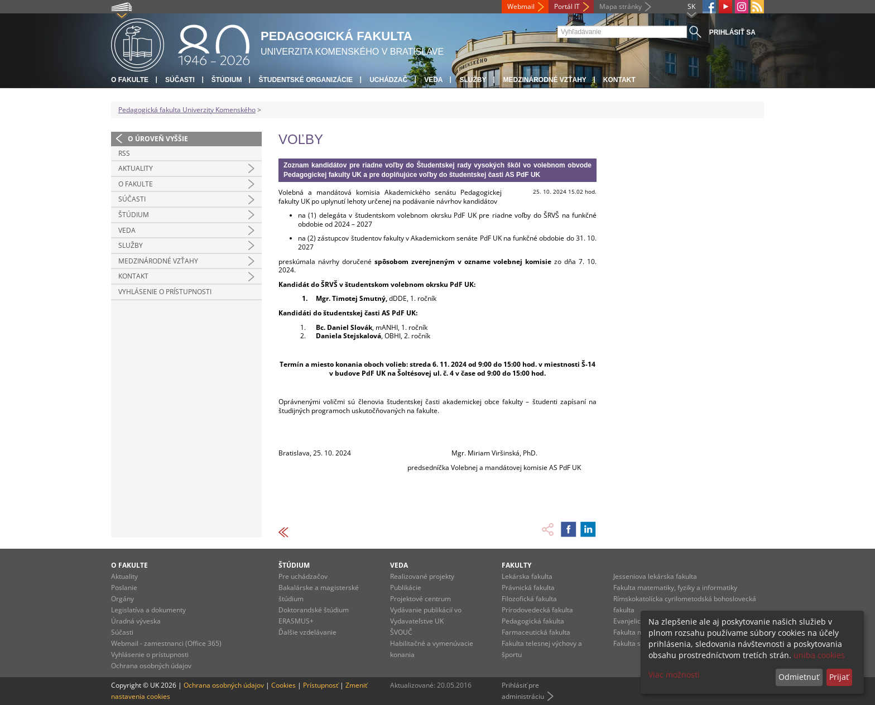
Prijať (839, 677)
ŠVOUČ (401, 632)
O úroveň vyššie (158, 138)
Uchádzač (388, 80)
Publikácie (405, 587)
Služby (472, 80)
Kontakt (619, 80)
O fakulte (129, 80)
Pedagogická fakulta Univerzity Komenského (187, 109)
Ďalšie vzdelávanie (307, 632)
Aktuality (135, 168)
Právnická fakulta (528, 587)
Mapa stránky (620, 6)
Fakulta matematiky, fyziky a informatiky (675, 587)
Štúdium (226, 80)
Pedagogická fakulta (533, 621)
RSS (124, 153)
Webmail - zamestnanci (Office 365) (166, 643)
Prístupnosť (320, 685)
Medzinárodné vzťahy (544, 80)
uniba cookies (819, 655)
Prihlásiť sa (732, 32)
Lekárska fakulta (527, 576)
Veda (433, 80)
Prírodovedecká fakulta (537, 610)
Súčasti (180, 80)
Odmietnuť (798, 677)
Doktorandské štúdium (313, 610)
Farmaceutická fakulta (536, 632)
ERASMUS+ (296, 621)
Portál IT (567, 6)
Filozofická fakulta (529, 598)
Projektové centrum (420, 598)
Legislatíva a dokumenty (148, 610)
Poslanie (124, 587)
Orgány (122, 598)
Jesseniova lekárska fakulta (655, 576)
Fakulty (516, 565)
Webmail (521, 6)
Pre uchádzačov (303, 576)
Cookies (283, 685)
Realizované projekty (422, 576)
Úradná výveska (136, 621)
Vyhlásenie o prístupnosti (164, 291)
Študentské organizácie (305, 80)
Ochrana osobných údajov (151, 665)
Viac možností (674, 674)
